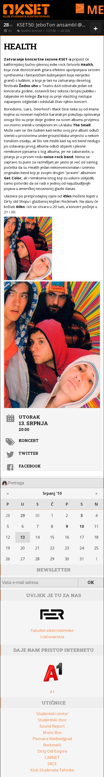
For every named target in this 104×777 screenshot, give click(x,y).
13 (22, 537)
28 (8, 515)
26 (8, 559)
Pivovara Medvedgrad (52, 738)
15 (52, 537)
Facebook (30, 466)
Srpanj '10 (52, 493)
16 (67, 537)
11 (96, 526)
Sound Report (52, 726)
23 (67, 548)
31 (82, 559)
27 (22, 559)
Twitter (28, 453)
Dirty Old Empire (52, 751)
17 (82, 537)
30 (37, 515)
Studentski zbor (52, 720)
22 (52, 548)
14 (37, 537)
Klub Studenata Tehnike (52, 770)
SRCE (52, 763)
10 (82, 526)
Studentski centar (52, 713)
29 (22, 515)
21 (37, 548)
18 (96, 537)
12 (8, 537)
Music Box (52, 732)
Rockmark (52, 745)
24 (82, 548)
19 (8, 548)
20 (22, 548)
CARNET (52, 757)
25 (96, 548)
